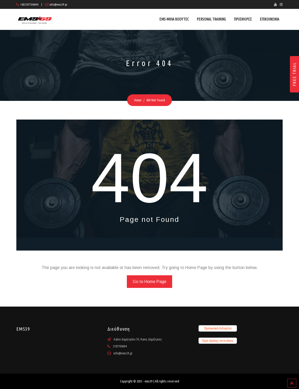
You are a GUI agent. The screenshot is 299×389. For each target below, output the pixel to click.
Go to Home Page (149, 281)
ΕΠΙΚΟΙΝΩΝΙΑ (269, 19)
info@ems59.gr (58, 4)
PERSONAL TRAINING (211, 19)
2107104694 (120, 346)
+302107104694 (29, 4)
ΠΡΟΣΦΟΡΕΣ (243, 19)
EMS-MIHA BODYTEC (174, 19)
